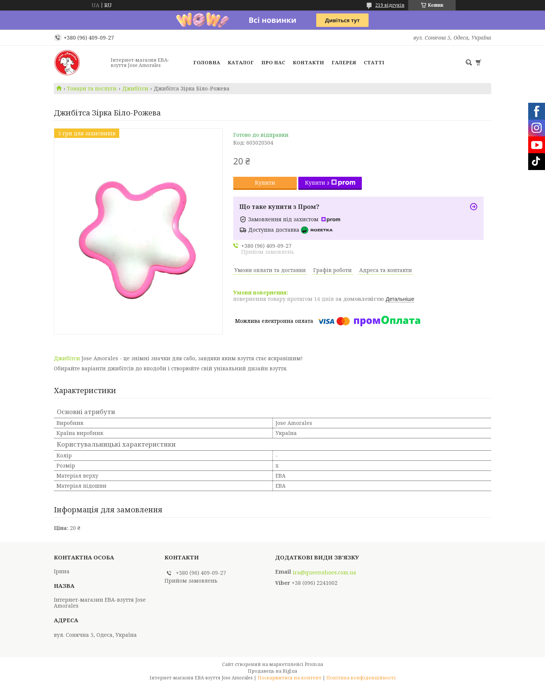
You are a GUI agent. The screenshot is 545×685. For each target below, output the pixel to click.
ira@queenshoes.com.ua (324, 572)
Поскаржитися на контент (289, 678)
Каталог (241, 62)
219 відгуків (389, 5)
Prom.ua (314, 664)
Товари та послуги (92, 89)
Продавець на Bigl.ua (272, 671)
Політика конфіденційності (361, 678)
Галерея (344, 62)
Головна (206, 62)
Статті (374, 62)
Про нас (273, 62)
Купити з (330, 182)
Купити (265, 182)
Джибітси (135, 89)
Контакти (308, 62)
